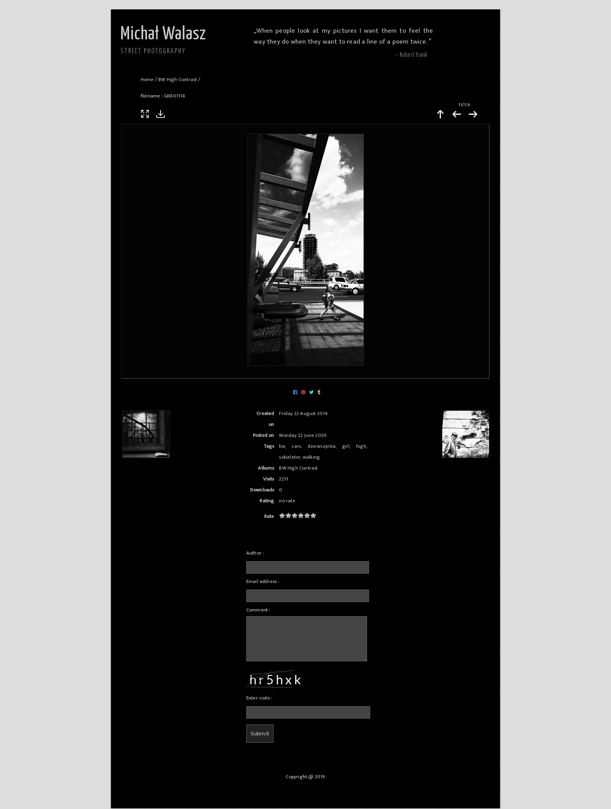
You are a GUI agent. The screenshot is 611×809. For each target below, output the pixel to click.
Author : (255, 553)
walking (311, 457)
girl (346, 446)
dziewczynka (321, 446)
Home (147, 80)
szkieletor (289, 457)
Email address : (262, 582)
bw (282, 446)
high (361, 446)
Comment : (258, 610)
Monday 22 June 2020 (303, 435)
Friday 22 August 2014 (303, 414)
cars (296, 446)
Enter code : (259, 698)
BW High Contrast (177, 80)
